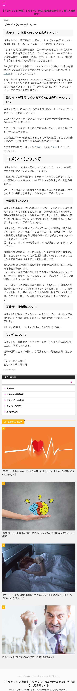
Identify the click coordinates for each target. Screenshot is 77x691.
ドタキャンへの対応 (15, 401)
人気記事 (10, 388)
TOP (19, 674)
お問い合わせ (55, 674)
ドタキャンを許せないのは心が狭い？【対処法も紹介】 (28, 659)
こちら (7, 73)
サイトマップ (44, 674)
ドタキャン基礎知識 (15, 395)
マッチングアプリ (14, 407)
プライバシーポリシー (30, 674)
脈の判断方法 (12, 413)
